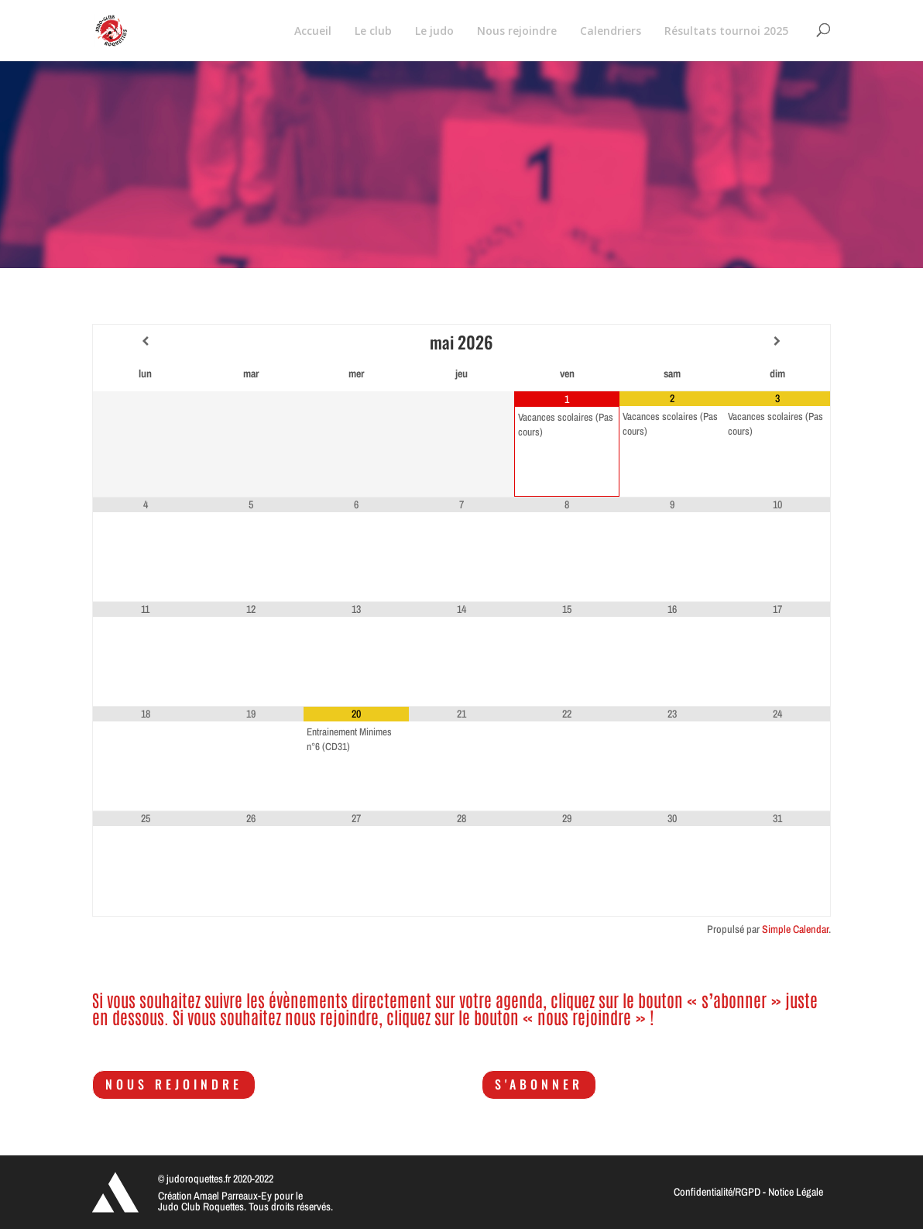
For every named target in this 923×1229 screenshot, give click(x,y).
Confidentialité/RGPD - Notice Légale (748, 1192)
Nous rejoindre (173, 1084)
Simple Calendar (795, 929)
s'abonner (539, 1084)
